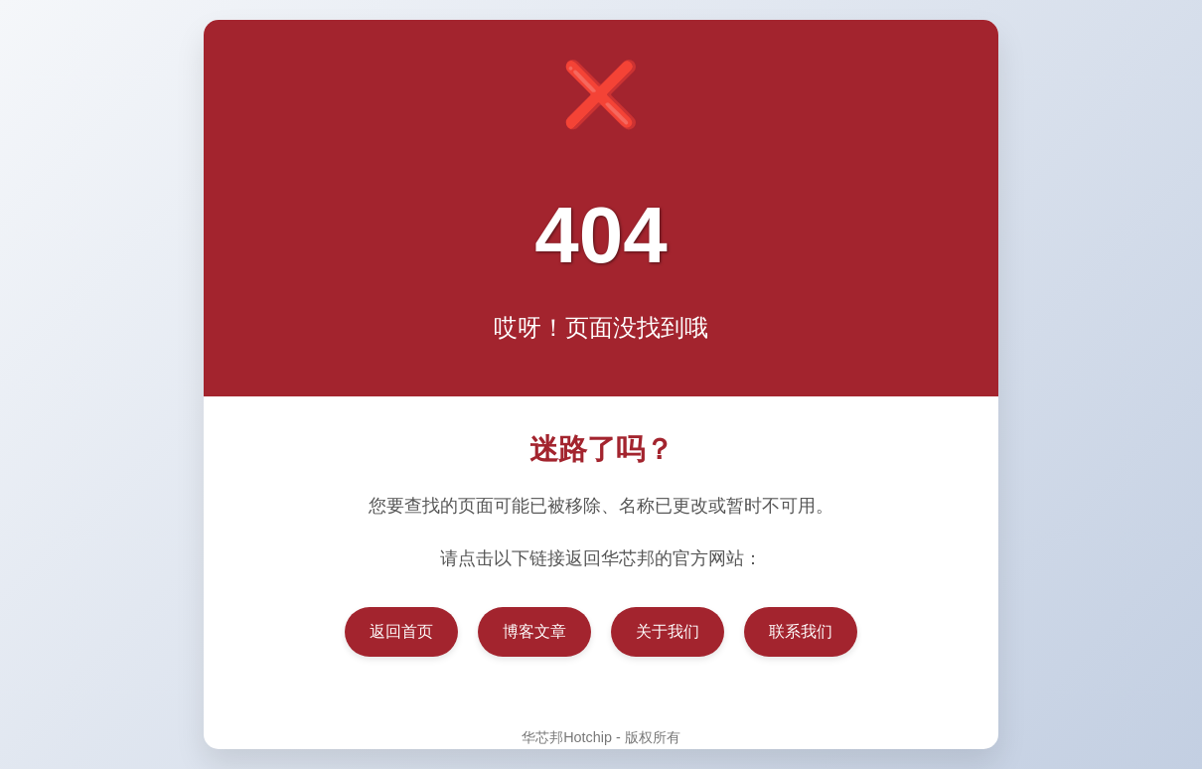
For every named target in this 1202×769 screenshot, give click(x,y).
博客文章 (534, 631)
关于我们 (667, 631)
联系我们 (800, 631)
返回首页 (401, 631)
